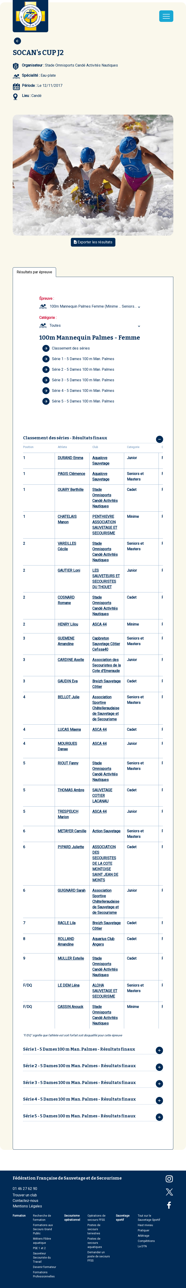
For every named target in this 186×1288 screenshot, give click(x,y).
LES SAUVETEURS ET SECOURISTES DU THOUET (106, 578)
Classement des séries (66, 348)
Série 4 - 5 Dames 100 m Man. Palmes (78, 390)
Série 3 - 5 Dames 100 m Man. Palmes (78, 380)
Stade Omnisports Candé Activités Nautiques (105, 497)
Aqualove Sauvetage (100, 461)
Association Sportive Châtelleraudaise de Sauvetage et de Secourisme (105, 708)
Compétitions (146, 1241)
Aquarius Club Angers (103, 942)
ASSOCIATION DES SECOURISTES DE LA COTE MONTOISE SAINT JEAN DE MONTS (105, 863)
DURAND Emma (70, 458)
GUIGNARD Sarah (71, 890)
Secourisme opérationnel (72, 1217)
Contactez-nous (25, 1200)
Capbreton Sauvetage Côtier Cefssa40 (106, 644)
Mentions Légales (27, 1206)
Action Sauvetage (106, 831)
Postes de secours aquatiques (94, 1243)
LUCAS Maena (69, 729)
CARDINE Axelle (71, 660)
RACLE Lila (66, 923)
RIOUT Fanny (68, 763)
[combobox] (95, 306)
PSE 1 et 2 (39, 1248)
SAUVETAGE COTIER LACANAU (102, 795)
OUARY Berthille (71, 489)
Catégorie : (48, 317)
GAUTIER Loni (69, 570)
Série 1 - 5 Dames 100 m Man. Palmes (78, 359)
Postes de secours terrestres (93, 1229)
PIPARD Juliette (71, 847)
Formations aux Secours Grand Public (43, 1229)
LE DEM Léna (68, 985)
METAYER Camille (72, 831)
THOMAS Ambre (71, 790)
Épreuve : (46, 298)
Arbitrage (143, 1235)
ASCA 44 (99, 624)
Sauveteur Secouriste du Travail (42, 1257)
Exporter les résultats (93, 242)
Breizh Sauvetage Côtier (106, 684)
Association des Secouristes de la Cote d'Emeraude (106, 665)
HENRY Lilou (68, 624)
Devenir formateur (44, 1267)
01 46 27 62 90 (25, 1188)
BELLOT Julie (68, 697)
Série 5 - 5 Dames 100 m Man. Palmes (78, 401)
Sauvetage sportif (122, 1217)
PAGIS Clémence (71, 474)
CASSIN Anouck (70, 1007)
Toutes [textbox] (55, 325)
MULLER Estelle (71, 958)
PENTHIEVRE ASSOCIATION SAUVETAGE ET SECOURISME (104, 524)
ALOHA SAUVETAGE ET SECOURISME (104, 991)
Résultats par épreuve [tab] (34, 272)
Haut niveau (145, 1225)
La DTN (142, 1246)
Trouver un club (25, 1195)
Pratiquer (143, 1230)
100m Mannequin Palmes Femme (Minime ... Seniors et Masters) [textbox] (95, 306)
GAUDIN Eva (68, 681)
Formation (19, 1215)
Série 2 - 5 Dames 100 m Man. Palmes (78, 369)
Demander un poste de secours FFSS (98, 1256)
